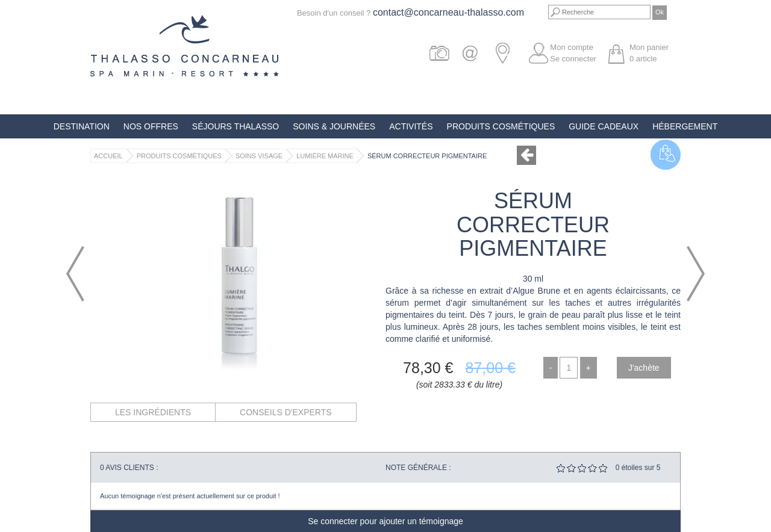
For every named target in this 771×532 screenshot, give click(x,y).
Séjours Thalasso (235, 126)
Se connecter (573, 58)
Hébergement (684, 126)
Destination (82, 126)
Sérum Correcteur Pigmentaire (427, 155)
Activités (410, 126)
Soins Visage (259, 155)
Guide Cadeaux (603, 126)
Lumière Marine (325, 155)
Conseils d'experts (286, 412)
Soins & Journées (334, 126)
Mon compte (571, 47)
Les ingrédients (153, 412)
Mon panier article (649, 53)
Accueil (108, 155)
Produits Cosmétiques (501, 126)
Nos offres (150, 126)
